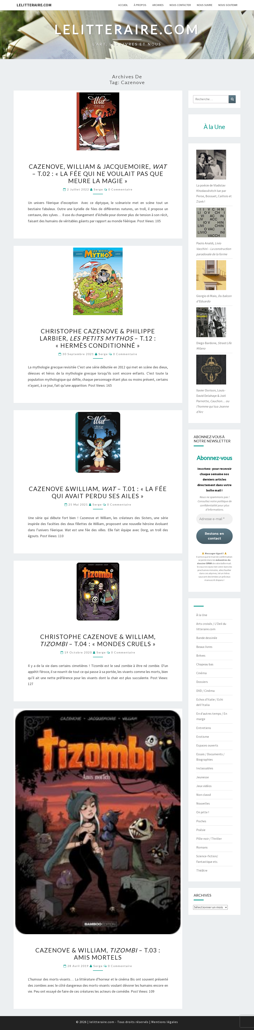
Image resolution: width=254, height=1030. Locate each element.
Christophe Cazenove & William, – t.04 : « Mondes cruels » (98, 640)
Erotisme (202, 737)
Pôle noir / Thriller (209, 839)
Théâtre (201, 870)
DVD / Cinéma (205, 691)
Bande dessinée (206, 638)
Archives (158, 5)
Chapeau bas (204, 664)
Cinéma (201, 673)
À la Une (201, 615)
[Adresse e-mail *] (214, 519)
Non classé (203, 795)
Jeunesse (202, 777)
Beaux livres (204, 647)
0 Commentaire (120, 189)
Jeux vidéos (204, 786)
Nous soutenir (227, 5)
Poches (201, 821)
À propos (140, 5)
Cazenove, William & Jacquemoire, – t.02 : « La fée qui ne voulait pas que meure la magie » (98, 173)
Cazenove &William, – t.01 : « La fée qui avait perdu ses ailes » (98, 492)
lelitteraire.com (34, 4)
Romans (202, 847)
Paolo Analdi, (213, 248)
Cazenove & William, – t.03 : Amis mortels (97, 954)
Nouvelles (203, 803)
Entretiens (203, 728)
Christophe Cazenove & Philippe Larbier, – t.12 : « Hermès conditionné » (98, 338)
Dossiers (202, 682)
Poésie (200, 830)
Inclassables (204, 768)
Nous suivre (204, 5)
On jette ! (202, 812)
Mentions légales (164, 1022)
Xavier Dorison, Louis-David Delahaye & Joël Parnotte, (212, 401)
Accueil (123, 5)
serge (98, 189)
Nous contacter (180, 5)
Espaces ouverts (207, 745)
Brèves (200, 655)
